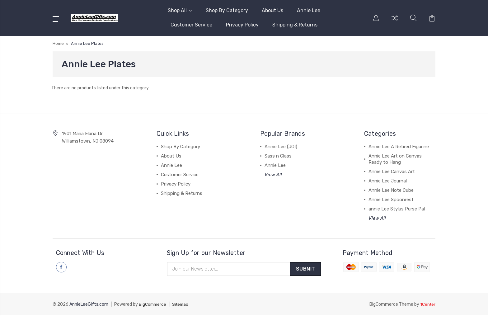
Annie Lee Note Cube (391, 190)
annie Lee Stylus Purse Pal (396, 209)
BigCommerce (153, 305)
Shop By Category (227, 10)
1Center (427, 305)
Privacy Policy (242, 25)
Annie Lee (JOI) (281, 146)
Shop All (180, 10)
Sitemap (182, 305)
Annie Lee (308, 10)
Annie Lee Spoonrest (391, 199)
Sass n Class (278, 156)
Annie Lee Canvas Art (391, 171)
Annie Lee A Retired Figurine (398, 146)
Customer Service (191, 25)
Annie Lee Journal (387, 181)
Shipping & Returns (294, 25)
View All (273, 174)
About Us (272, 10)
